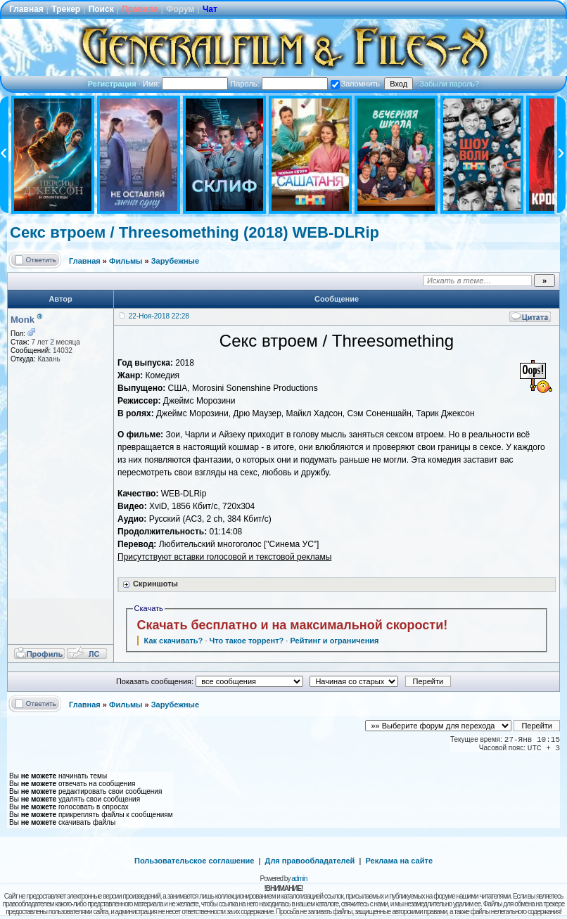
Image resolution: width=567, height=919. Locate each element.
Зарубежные (175, 261)
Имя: (186, 83)
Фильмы (125, 261)
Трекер (65, 9)
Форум (180, 9)
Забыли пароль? (449, 83)
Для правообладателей (310, 860)
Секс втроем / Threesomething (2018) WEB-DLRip (194, 232)
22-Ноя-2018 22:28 (159, 316)
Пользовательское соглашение (194, 860)
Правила (140, 9)
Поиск (101, 9)
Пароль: (278, 83)
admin (299, 878)
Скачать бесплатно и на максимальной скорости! (292, 625)
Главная (26, 9)
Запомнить (355, 83)
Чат (210, 9)
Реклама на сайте (399, 860)
